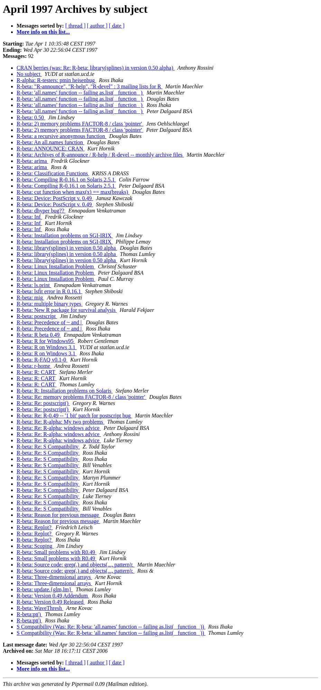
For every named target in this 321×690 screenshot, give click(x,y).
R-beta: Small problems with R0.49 (56, 552)
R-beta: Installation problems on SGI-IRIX (65, 235)
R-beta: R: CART (37, 372)
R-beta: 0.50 (31, 117)
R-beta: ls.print (34, 285)
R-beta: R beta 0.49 (39, 335)
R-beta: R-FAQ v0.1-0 (42, 360)
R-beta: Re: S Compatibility (48, 447)
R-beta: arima (32, 161)
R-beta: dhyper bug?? (41, 211)
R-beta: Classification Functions (53, 173)
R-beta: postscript (37, 316)
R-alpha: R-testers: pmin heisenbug (56, 80)
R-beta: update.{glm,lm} (45, 589)
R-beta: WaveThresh (40, 608)
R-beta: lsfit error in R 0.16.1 (49, 291)
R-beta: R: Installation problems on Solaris (65, 391)
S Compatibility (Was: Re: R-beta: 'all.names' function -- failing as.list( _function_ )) (111, 627)
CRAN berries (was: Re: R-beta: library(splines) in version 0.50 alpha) (95, 68)
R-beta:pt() (29, 614)
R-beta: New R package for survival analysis (67, 310)
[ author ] (97, 26)
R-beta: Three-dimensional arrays (54, 577)
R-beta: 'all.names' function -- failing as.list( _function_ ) (80, 93)
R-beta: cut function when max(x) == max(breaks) (73, 192)
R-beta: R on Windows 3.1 (47, 347)
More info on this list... (43, 32)
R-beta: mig (30, 297)
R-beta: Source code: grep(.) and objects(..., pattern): (75, 565)
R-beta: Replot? (35, 527)
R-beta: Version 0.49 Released (51, 602)
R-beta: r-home (34, 366)
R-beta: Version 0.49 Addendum (53, 596)
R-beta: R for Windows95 (46, 341)
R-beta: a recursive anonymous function (61, 136)
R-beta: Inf (29, 217)
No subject (29, 74)
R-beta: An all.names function (50, 142)
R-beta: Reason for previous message (58, 515)
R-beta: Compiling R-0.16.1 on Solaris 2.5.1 (66, 180)
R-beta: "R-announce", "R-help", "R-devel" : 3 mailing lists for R (89, 86)
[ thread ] (75, 26)
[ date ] (116, 26)
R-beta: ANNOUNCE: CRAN (51, 148)
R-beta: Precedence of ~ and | (50, 322)
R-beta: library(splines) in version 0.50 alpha (67, 248)
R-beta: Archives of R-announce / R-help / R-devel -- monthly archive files (100, 155)
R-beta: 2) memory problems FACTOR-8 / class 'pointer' (80, 124)
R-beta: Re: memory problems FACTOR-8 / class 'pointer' (82, 397)
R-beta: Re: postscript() (43, 403)
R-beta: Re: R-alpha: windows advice (59, 428)
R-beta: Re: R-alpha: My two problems (60, 422)
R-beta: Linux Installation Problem (56, 266)
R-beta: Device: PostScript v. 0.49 (55, 198)
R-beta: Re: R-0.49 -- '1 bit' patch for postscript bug (74, 415)
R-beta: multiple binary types (50, 304)
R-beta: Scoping (35, 546)
